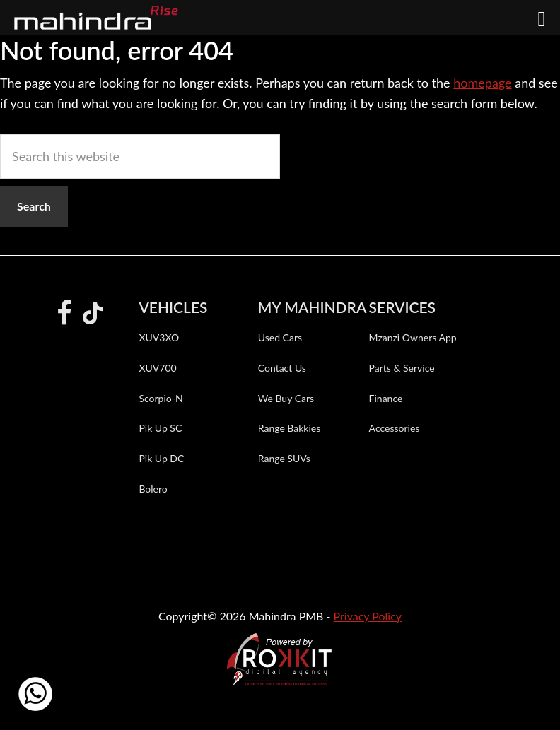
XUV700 (157, 368)
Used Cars (280, 337)
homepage (482, 82)
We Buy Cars (286, 398)
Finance (386, 398)
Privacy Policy (368, 616)
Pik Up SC (160, 428)
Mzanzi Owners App (413, 337)
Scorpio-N (160, 398)
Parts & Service (402, 368)
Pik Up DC (161, 458)
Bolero (153, 489)
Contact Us (282, 368)
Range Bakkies (289, 428)
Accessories (394, 428)
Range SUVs (284, 458)
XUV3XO (159, 337)
